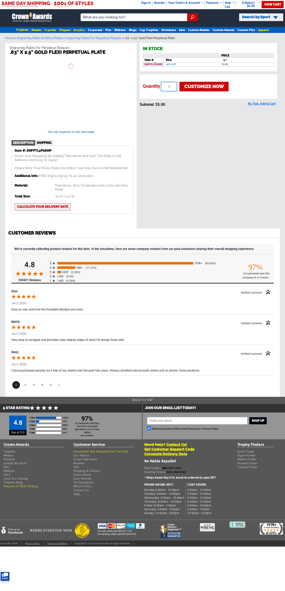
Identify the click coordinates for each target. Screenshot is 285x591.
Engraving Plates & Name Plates (40, 38)
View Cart (272, 4)
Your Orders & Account (184, 3)
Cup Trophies (149, 30)
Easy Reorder (83, 478)
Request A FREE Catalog (21, 486)
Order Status (82, 474)
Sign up (258, 420)
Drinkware (168, 30)
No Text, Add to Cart (262, 104)
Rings (132, 30)
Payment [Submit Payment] (212, 3)
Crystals (50, 30)
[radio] (142, 263)
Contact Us (81, 490)
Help (77, 494)
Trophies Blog (13, 482)
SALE (7, 474)
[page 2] (25, 385)
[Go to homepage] (32, 17)
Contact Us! (176, 445)
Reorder (159, 3)
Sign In (146, 3)
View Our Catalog (16, 478)
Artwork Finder (247, 463)
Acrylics (79, 30)
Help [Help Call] (228, 3)
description (23, 143)
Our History (81, 455)
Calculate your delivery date (42, 207)
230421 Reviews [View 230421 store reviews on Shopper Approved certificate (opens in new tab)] (33, 280)
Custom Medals (199, 30)
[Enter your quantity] (169, 86)
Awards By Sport (15, 463)
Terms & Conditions (57, 543)
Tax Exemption (84, 482)
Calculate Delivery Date (165, 454)
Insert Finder (246, 451)
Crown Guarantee (85, 459)
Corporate (95, 30)
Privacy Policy (210, 429)
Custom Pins (246, 30)
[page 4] (42, 385)
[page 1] (16, 385)
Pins (108, 30)
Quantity (151, 86)
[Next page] (59, 385)
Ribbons (120, 30)
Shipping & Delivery (87, 470)
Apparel (263, 30)
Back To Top (142, 400)
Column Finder (247, 467)
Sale (182, 30)
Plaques (64, 30)
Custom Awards (223, 30)
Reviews (79, 463)
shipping (44, 143)
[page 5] (51, 385)
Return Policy (83, 486)
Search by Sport (260, 17)
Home (9, 38)
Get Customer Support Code (169, 449)
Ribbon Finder (247, 459)
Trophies (22, 29)
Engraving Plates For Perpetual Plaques (94, 38)
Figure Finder (246, 455)
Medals (36, 30)
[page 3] (34, 385)
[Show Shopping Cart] (249, 4)
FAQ (76, 467)
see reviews (87, 435)
